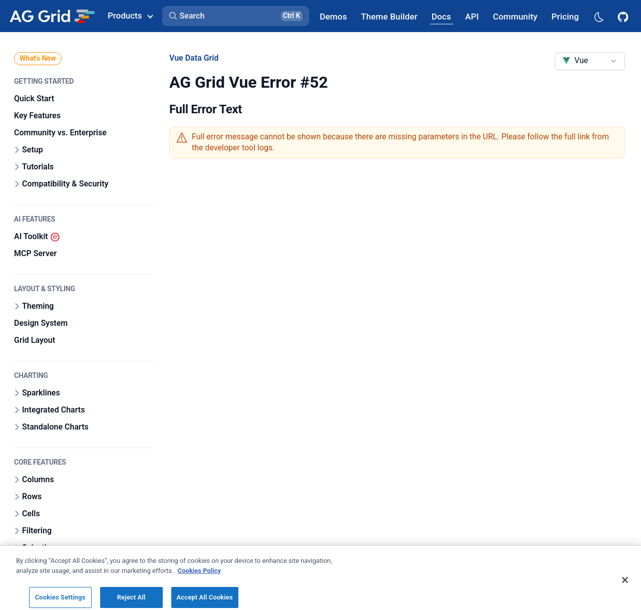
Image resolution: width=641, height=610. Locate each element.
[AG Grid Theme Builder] (389, 16)
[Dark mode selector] (598, 16)
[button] (235, 16)
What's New (38, 58)
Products (130, 16)
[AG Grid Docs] (441, 16)
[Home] (52, 16)
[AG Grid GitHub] (624, 16)
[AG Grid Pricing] (565, 16)
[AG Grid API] (472, 16)
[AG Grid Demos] (333, 16)
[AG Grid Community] (515, 16)
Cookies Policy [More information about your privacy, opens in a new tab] (199, 590)
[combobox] (590, 61)
